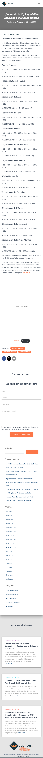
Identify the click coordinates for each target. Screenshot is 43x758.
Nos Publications (25, 351)
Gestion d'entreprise (9, 351)
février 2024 (9, 575)
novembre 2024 (11, 539)
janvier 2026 (9, 523)
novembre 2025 (11, 531)
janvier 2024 (9, 579)
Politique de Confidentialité (26, 754)
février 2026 (9, 520)
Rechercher (8, 448)
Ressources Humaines (13, 602)
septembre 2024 (11, 547)
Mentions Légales (9, 754)
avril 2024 (9, 567)
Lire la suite (8, 664)
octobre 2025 (10, 535)
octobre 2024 (10, 543)
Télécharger (25, 341)
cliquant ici (26, 273)
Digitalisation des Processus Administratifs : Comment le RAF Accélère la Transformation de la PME (21, 482)
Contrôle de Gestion (18, 348)
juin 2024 (8, 559)
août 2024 (9, 551)
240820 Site (16, 341)
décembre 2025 (11, 527)
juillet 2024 (9, 555)
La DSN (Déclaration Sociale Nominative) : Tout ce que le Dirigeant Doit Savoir (21, 646)
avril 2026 (9, 512)
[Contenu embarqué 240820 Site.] (21, 306)
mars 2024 (9, 571)
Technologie (9, 606)
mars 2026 (9, 516)
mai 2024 (9, 563)
